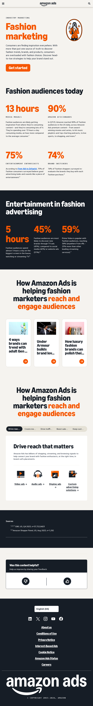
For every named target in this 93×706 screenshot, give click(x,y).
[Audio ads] (37, 484)
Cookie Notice (46, 652)
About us (46, 627)
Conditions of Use (46, 633)
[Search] (89, 3)
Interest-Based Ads (46, 646)
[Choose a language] (47, 609)
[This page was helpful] (67, 581)
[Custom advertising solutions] (72, 487)
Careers (46, 664)
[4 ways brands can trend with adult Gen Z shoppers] (18, 343)
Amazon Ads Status (46, 658)
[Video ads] (20, 484)
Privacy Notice (46, 640)
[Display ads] (55, 486)
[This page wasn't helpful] (26, 581)
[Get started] (18, 68)
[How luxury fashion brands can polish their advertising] (74, 343)
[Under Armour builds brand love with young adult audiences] (46, 343)
